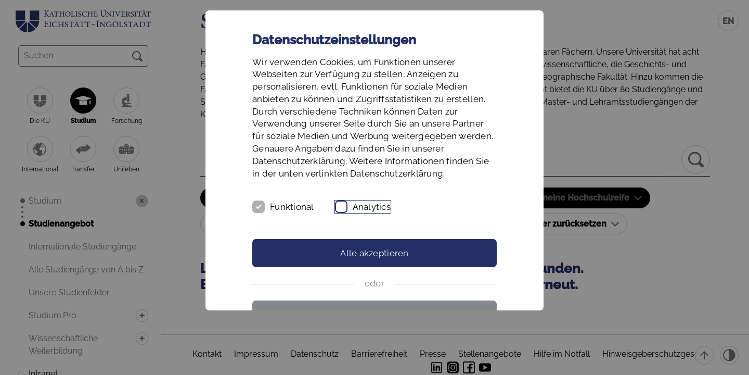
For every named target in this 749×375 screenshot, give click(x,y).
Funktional (292, 207)
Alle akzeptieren (374, 253)
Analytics (372, 207)
